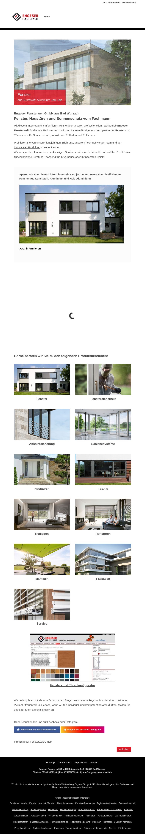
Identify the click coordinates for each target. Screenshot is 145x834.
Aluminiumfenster (65, 803)
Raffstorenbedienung (80, 822)
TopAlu (103, 488)
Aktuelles (107, 16)
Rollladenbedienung (74, 816)
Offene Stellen (80, 16)
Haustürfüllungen (68, 809)
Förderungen (124, 828)
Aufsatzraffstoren (123, 816)
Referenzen (95, 16)
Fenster (42, 399)
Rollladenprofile (55, 816)
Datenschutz (64, 762)
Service (42, 623)
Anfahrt (94, 762)
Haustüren (41, 488)
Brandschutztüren (86, 809)
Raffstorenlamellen (59, 822)
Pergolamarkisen (22, 828)
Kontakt (118, 16)
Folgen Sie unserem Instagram (82, 729)
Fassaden (103, 578)
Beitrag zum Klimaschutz (95, 828)
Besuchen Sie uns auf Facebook (36, 729)
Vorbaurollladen (21, 816)
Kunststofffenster (47, 803)
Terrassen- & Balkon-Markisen (117, 822)
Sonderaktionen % (18, 803)
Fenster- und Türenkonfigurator (72, 685)
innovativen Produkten (27, 147)
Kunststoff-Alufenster (85, 803)
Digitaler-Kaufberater (107, 803)
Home (47, 16)
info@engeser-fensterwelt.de (97, 772)
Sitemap (50, 762)
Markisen (42, 578)
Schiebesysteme (103, 444)
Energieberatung (74, 828)
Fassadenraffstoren (39, 822)
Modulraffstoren (20, 822)
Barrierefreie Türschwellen (109, 809)
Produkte (67, 16)
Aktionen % (129, 16)
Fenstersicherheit (103, 399)
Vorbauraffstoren (105, 816)
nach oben (123, 749)
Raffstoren (103, 533)
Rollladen (42, 533)
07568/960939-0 (128, 2)
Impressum (81, 762)
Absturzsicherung (42, 444)
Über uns (56, 16)
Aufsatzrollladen (38, 816)
